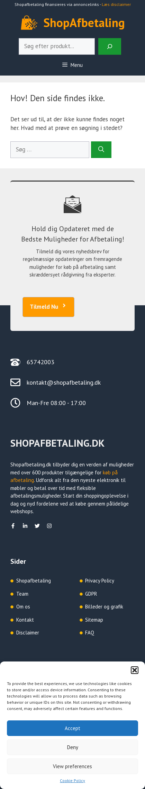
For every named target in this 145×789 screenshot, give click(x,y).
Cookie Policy (72, 780)
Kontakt (25, 619)
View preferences (72, 766)
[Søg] (101, 149)
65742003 (40, 362)
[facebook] (13, 525)
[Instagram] (49, 525)
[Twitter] (37, 525)
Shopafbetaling (33, 580)
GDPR (91, 593)
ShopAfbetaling (84, 22)
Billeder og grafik (104, 606)
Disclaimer (27, 632)
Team (22, 593)
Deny (72, 747)
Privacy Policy (99, 580)
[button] (134, 670)
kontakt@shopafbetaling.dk (64, 382)
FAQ (89, 632)
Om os (23, 606)
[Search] (109, 46)
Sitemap (94, 619)
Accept (72, 728)
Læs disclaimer (116, 4)
